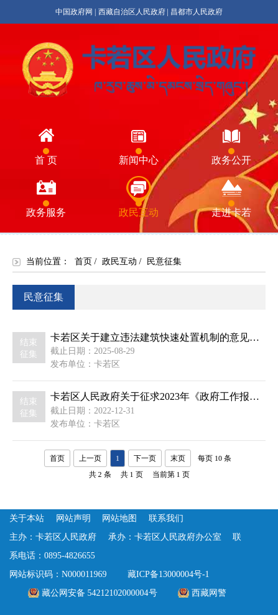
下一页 (145, 458)
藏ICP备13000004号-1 (168, 574)
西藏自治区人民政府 (131, 11)
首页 (83, 261)
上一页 (90, 458)
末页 (177, 458)
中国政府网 (74, 11)
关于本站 (26, 518)
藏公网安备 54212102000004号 (99, 593)
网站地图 (119, 518)
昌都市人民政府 (196, 11)
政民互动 (119, 261)
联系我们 (166, 518)
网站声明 (73, 518)
